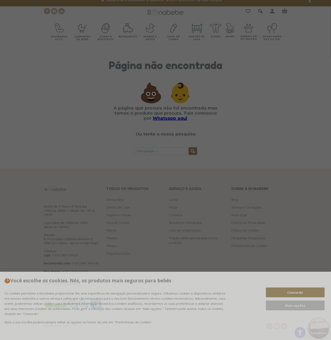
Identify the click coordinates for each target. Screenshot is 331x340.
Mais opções (295, 305)
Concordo (295, 292)
